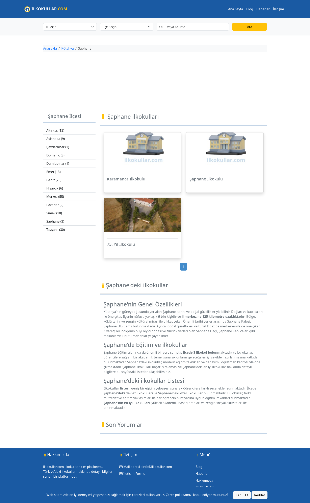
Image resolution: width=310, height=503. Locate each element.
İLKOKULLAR (45, 9)
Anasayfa (50, 48)
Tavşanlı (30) (55, 229)
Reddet (259, 495)
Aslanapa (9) (55, 138)
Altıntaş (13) (55, 130)
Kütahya (67, 48)
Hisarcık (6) (54, 188)
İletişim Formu (132, 473)
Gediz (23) (53, 180)
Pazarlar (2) (54, 205)
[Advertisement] (155, 83)
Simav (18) (54, 213)
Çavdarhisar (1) (57, 147)
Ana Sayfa (235, 9)
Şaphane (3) (55, 221)
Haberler (263, 9)
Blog (249, 9)
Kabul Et (242, 495)
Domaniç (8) (55, 155)
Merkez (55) (55, 196)
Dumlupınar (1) (57, 163)
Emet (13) (53, 172)
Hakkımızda (204, 480)
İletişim (278, 9)
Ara (249, 27)
